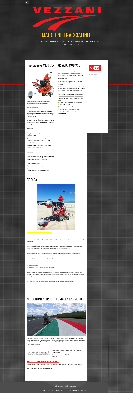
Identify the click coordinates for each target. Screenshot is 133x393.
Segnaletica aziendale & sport (66, 44)
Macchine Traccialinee (50, 41)
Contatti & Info (92, 41)
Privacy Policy (81, 390)
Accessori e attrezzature (73, 41)
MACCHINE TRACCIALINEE (66, 34)
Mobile (85, 390)
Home (36, 41)
